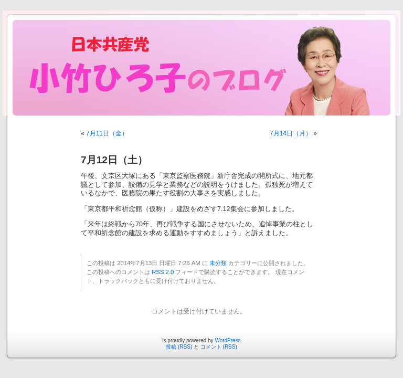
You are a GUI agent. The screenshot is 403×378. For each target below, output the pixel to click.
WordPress (227, 340)
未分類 (218, 263)
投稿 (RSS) (179, 347)
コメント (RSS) (218, 347)
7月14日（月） (291, 133)
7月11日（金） (107, 133)
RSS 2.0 (163, 272)
